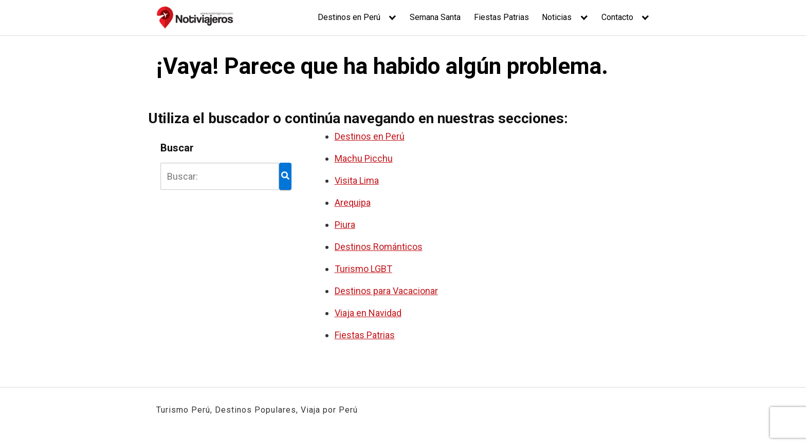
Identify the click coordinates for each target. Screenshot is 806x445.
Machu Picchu (364, 158)
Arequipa (353, 202)
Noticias (557, 17)
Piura (345, 224)
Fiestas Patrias (501, 17)
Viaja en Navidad (368, 312)
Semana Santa (435, 17)
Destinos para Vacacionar (386, 290)
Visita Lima (357, 180)
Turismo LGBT (363, 268)
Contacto (617, 17)
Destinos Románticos (379, 246)
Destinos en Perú (349, 17)
